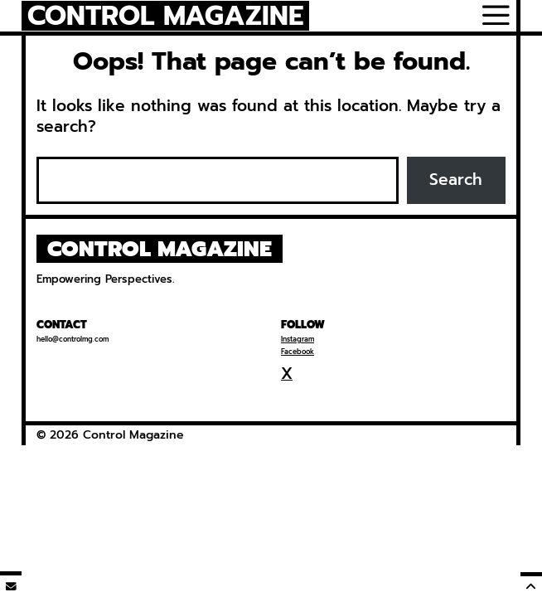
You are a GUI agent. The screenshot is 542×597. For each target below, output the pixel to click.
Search (455, 179)
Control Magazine (165, 16)
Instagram (297, 339)
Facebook (297, 352)
